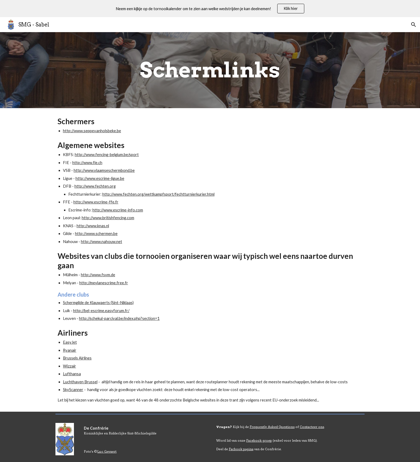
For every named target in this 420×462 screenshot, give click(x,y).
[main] (210, 70)
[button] (413, 24)
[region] (210, 8)
